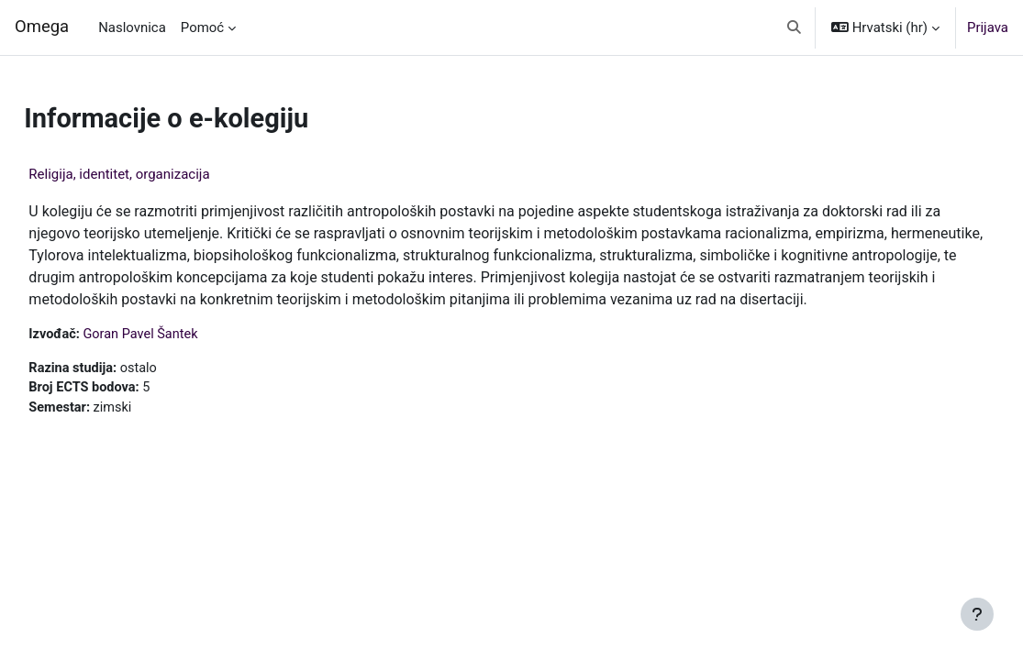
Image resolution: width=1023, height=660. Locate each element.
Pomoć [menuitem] (202, 27)
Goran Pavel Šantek (185, 356)
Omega (42, 26)
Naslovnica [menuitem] (132, 27)
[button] (794, 27)
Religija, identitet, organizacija (160, 174)
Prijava (987, 27)
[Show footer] (977, 614)
